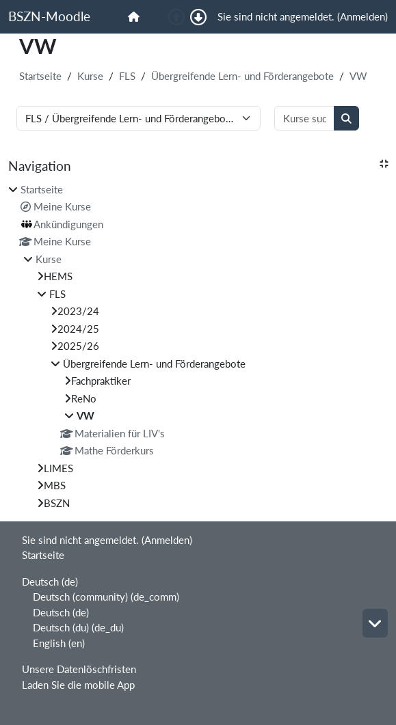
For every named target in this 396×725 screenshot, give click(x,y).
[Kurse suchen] (304, 118)
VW (358, 76)
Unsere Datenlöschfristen (79, 669)
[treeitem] (198, 346)
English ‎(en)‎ (59, 643)
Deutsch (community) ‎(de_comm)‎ (106, 596)
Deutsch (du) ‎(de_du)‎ (78, 627)
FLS (127, 76)
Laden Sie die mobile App (78, 685)
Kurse (90, 76)
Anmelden (362, 16)
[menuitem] (135, 16)
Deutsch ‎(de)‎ (50, 581)
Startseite (40, 76)
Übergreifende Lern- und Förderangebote (242, 76)
